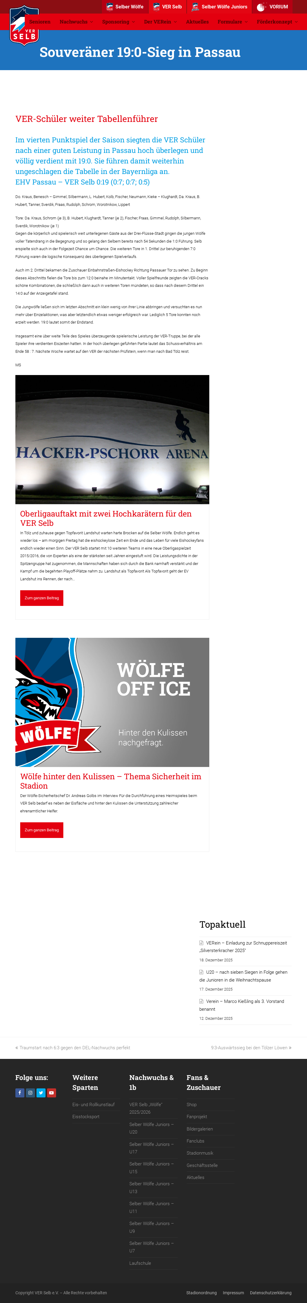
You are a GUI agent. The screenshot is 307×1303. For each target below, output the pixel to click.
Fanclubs (195, 1141)
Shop (192, 1104)
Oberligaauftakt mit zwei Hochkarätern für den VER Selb (106, 518)
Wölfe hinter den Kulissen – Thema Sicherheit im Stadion (110, 781)
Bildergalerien (200, 1129)
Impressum (233, 1292)
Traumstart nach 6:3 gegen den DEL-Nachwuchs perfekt (72, 1047)
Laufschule (140, 1263)
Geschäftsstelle (202, 1165)
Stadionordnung (201, 1292)
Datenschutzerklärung (271, 1292)
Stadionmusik (200, 1153)
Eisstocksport (86, 1116)
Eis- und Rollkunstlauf (93, 1104)
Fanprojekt (197, 1116)
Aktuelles (195, 1177)
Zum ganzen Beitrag (42, 598)
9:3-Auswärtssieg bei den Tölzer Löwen (251, 1047)
